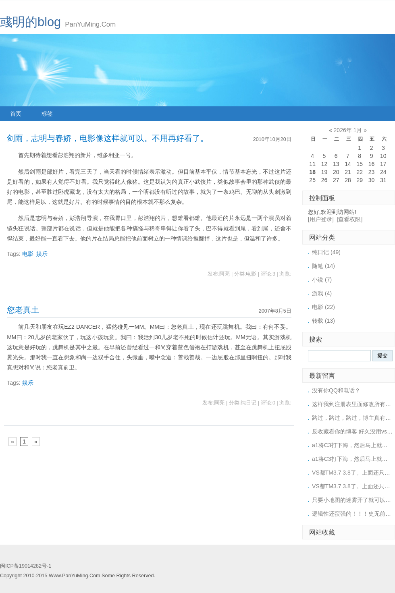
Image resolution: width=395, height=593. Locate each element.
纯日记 (326, 252)
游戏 (322, 293)
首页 (15, 113)
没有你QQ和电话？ (336, 390)
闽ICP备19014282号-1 (25, 566)
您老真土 (23, 309)
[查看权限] (350, 219)
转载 (323, 320)
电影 (27, 254)
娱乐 (42, 254)
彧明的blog (30, 22)
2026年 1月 (348, 130)
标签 (47, 113)
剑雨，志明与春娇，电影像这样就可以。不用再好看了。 (107, 138)
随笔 (323, 266)
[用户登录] (321, 219)
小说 (322, 279)
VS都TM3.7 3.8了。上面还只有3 (352, 472)
